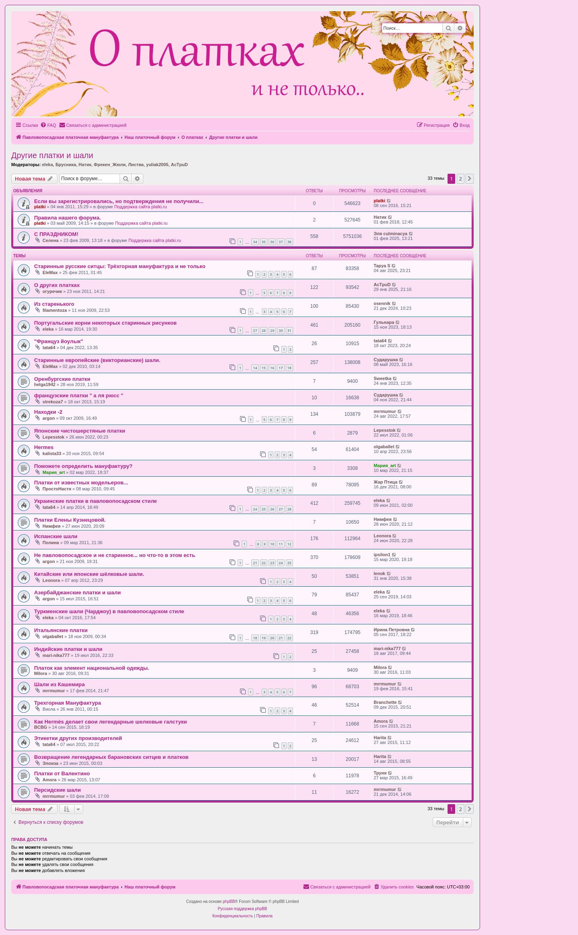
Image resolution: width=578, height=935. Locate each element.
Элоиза (50, 763)
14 (255, 367)
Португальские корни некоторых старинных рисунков (105, 323)
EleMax (50, 272)
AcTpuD (179, 164)
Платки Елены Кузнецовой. (70, 520)
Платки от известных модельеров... (81, 483)
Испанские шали (55, 536)
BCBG (40, 727)
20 (272, 637)
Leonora (382, 535)
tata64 (49, 347)
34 (255, 241)
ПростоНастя (57, 488)
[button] (470, 178)
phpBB (229, 901)
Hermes (43, 447)
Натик (85, 164)
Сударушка (386, 359)
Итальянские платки (61, 630)
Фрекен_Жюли (110, 164)
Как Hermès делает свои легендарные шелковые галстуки (110, 722)
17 (281, 367)
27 (255, 330)
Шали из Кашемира (59, 684)
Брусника (65, 164)
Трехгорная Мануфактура (67, 703)
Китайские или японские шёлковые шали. (89, 574)
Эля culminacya (390, 233)
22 (264, 562)
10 (272, 544)
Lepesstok (53, 437)
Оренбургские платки (62, 379)
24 (255, 509)
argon (49, 418)
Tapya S (382, 265)
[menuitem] (48, 125)
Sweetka (382, 378)
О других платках (57, 285)
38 (289, 241)
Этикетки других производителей (78, 738)
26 (272, 509)
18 (289, 367)
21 (255, 562)
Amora (381, 721)
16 (272, 367)
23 (272, 562)
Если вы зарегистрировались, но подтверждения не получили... (119, 201)
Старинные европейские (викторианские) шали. (97, 360)
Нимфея (52, 526)
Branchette (385, 702)
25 (264, 509)
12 (289, 544)
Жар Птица (385, 482)
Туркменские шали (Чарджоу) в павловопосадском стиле (109, 611)
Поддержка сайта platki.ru (140, 206)
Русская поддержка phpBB (242, 909)
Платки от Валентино (62, 773)
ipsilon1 (382, 554)
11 (281, 544)
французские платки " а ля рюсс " (78, 395)
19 (264, 637)
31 (289, 330)
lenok (379, 573)
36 (272, 241)
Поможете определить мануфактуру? (83, 466)
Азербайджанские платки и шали (77, 592)
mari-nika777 (56, 655)
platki (40, 206)
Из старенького (54, 304)
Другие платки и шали (52, 155)
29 (272, 330)
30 (281, 330)
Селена (51, 240)
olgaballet (384, 446)
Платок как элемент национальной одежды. (91, 668)
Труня (380, 772)
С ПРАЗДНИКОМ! (56, 234)
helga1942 (44, 384)
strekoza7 (53, 401)
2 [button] (460, 178)
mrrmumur (385, 411)
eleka (47, 164)
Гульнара (384, 322)
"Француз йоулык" (58, 341)
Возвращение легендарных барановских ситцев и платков (111, 757)
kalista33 (52, 453)
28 (264, 330)
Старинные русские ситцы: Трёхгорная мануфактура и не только (120, 266)
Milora (40, 673)
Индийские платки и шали (68, 649)
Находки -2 (48, 412)
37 (281, 241)
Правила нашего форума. (67, 218)
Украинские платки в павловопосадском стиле (95, 501)
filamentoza (55, 310)
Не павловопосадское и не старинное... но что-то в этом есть (114, 555)
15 (264, 367)
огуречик (52, 291)
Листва (136, 164)
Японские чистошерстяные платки (79, 431)
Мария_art (54, 472)
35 (264, 241)
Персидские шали (57, 790)
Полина (51, 542)
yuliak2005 (157, 164)
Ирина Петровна (391, 629)
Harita (380, 737)
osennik (382, 303)
